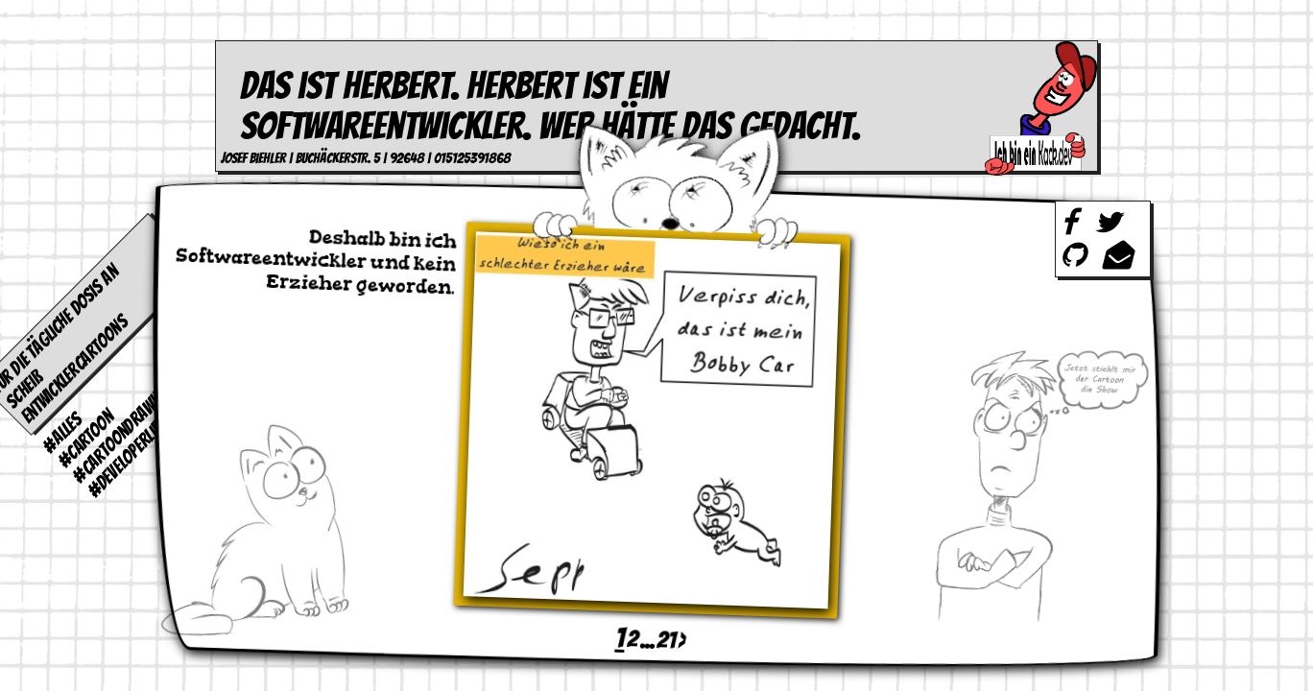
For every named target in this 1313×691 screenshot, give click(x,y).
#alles (62, 432)
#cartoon (86, 439)
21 (666, 639)
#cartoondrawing (122, 433)
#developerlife (127, 458)
